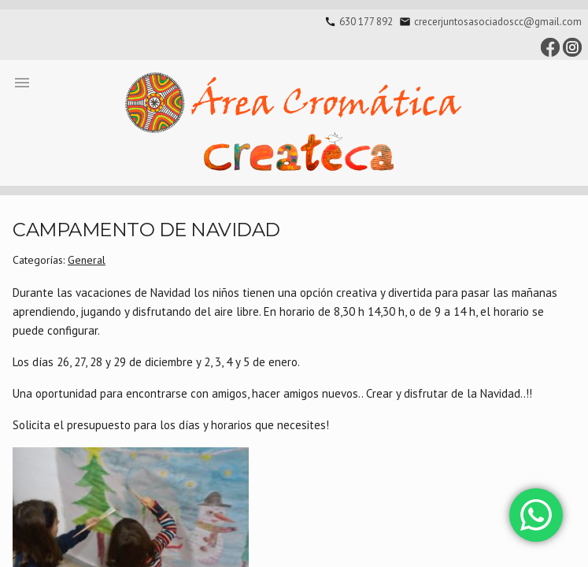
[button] (22, 82)
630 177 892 (366, 21)
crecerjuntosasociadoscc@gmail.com (498, 21)
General (86, 260)
